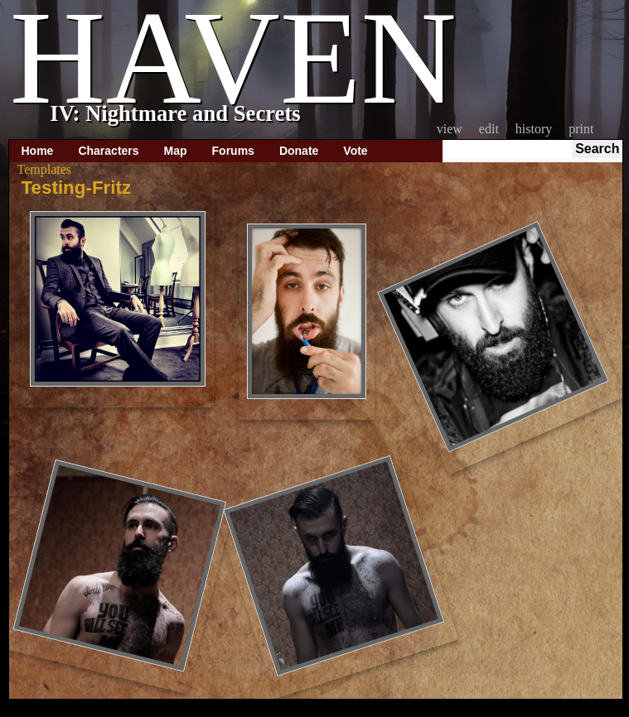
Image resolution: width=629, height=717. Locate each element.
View (449, 129)
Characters (108, 150)
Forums (233, 150)
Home (38, 150)
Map (175, 150)
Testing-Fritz (77, 187)
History (533, 129)
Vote (355, 150)
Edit (489, 129)
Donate (298, 150)
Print (581, 129)
